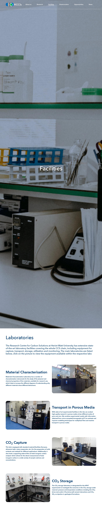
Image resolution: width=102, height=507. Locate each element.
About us (28, 5)
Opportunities (78, 5)
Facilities (51, 5)
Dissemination (64, 5)
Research (40, 5)
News (90, 5)
